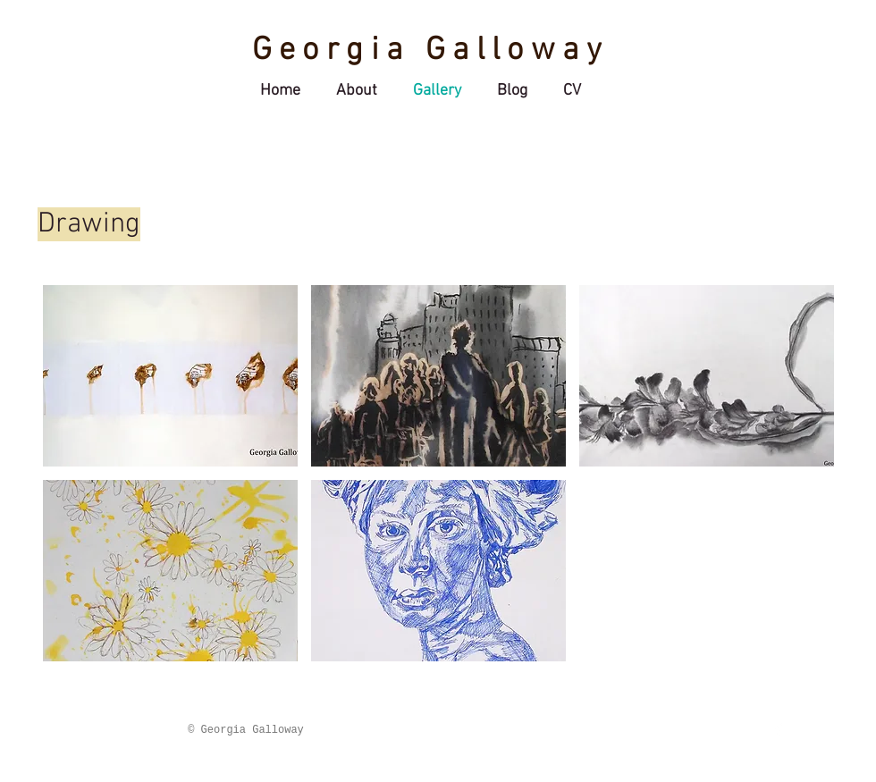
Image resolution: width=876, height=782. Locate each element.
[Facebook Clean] (778, 729)
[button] (170, 376)
